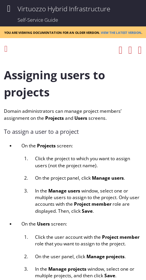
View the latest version (121, 32)
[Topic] (73, 168)
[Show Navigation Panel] (9, 9)
